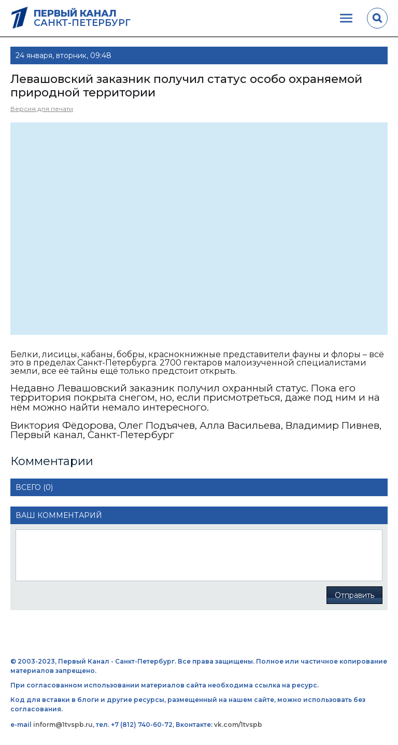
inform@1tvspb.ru (63, 724)
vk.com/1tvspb (238, 724)
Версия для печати (41, 109)
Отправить (354, 595)
